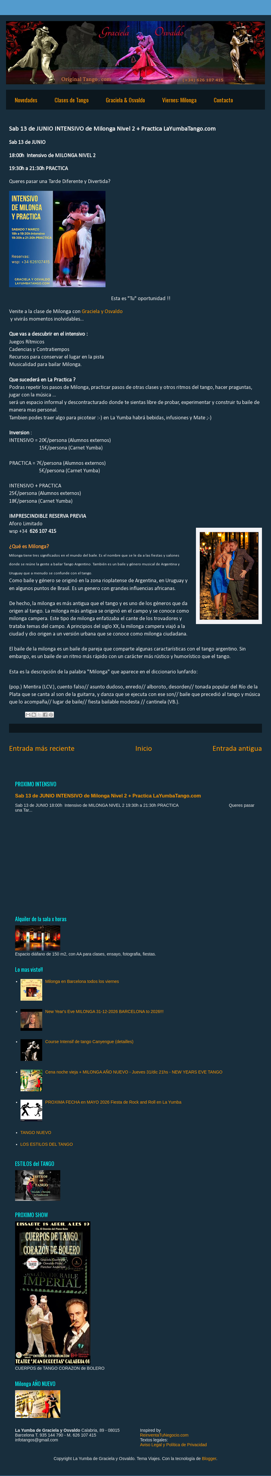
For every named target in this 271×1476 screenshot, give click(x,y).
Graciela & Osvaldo (125, 99)
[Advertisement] (135, 864)
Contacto (223, 99)
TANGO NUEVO (35, 1132)
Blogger (209, 1458)
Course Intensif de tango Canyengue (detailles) (89, 1041)
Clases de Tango (72, 99)
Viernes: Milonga (179, 99)
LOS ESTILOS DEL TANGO (46, 1144)
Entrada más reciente (41, 749)
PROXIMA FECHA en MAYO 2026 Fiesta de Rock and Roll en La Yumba (113, 1102)
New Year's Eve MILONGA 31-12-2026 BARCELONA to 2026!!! (104, 1011)
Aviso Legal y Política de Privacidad (173, 1444)
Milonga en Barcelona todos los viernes (82, 981)
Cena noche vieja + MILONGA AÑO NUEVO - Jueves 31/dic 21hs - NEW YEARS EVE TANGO (133, 1072)
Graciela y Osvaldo (102, 312)
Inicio (143, 749)
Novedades (26, 99)
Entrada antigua (237, 749)
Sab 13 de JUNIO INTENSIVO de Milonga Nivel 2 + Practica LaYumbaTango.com (108, 795)
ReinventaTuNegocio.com (164, 1435)
